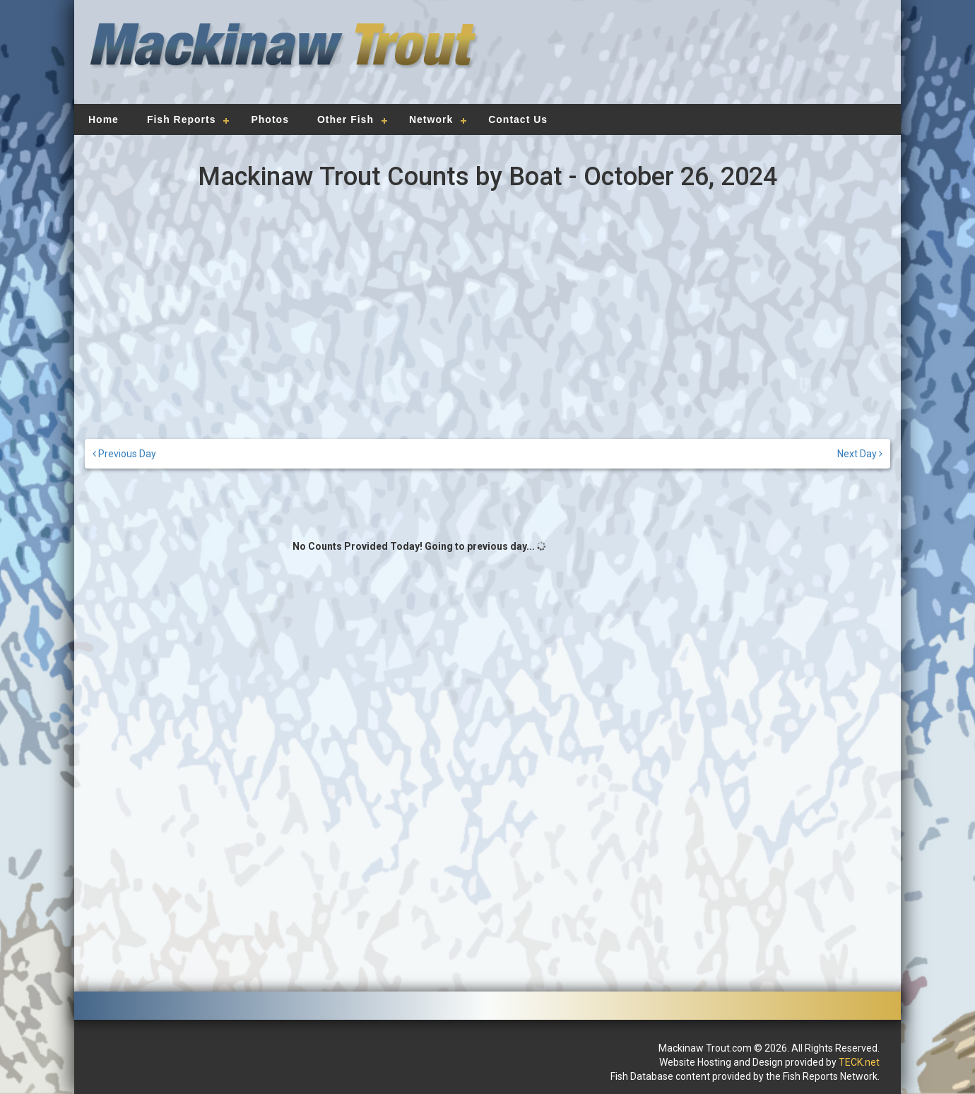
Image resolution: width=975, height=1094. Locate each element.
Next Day (859, 453)
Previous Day (124, 453)
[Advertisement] (686, 60)
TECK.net (859, 1062)
